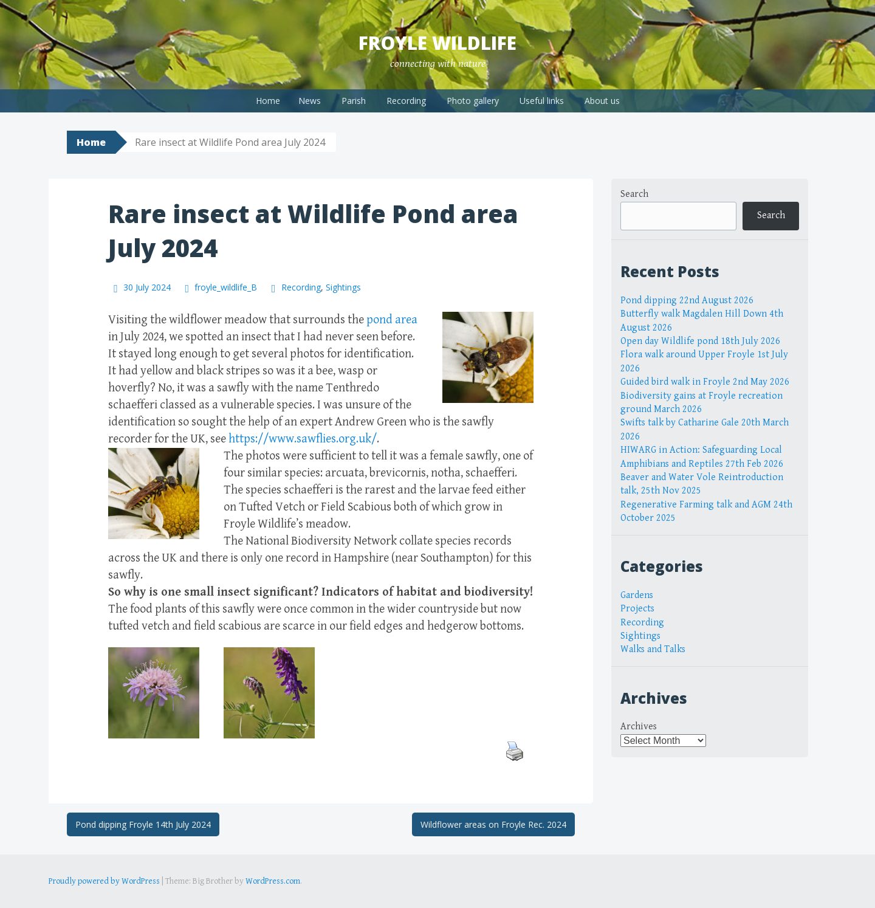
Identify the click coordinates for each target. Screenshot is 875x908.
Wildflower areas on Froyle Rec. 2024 (493, 824)
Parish (353, 100)
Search (634, 194)
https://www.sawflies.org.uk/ (302, 439)
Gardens (636, 595)
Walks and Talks (652, 649)
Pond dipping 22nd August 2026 (686, 300)
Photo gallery (473, 100)
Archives (638, 726)
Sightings (343, 287)
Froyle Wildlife (437, 42)
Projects (637, 608)
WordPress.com (272, 881)
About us (602, 100)
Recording (406, 100)
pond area (391, 320)
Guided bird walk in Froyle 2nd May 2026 (704, 382)
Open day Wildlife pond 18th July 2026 (700, 341)
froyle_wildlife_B (225, 287)
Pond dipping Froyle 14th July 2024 (143, 824)
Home (268, 100)
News (309, 100)
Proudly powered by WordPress (104, 881)
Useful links (542, 100)
